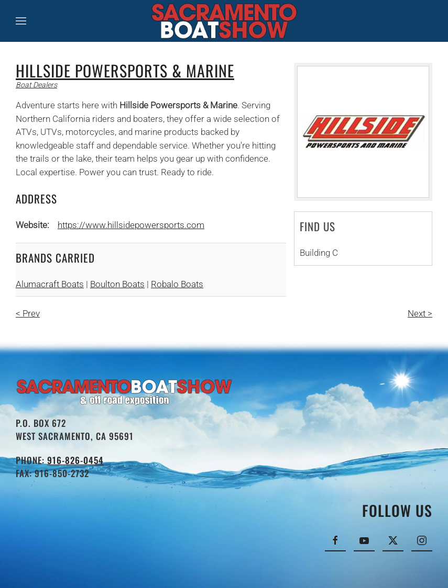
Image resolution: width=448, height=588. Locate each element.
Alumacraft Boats (50, 284)
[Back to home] (224, 21)
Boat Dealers (36, 85)
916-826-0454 (75, 460)
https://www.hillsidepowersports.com (131, 225)
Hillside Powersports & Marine (125, 70)
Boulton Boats (117, 284)
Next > (420, 313)
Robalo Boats (177, 284)
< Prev (28, 313)
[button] (21, 21)
